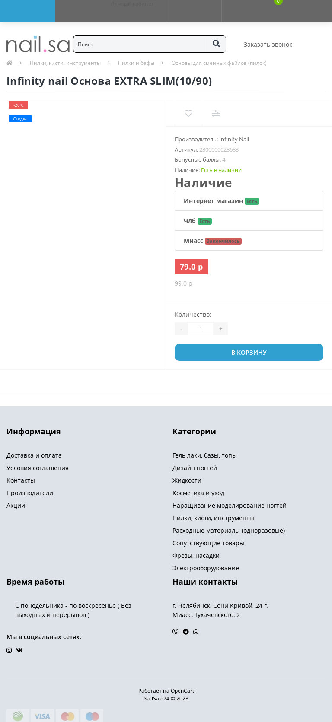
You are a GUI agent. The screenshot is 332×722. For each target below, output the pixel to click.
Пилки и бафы (136, 63)
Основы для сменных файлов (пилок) (219, 63)
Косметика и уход (198, 493)
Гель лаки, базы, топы (204, 455)
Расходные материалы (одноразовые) (228, 530)
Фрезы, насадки (196, 555)
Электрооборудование (205, 568)
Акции (15, 505)
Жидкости (186, 480)
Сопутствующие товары (208, 543)
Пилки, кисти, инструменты (65, 63)
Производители (29, 493)
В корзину (249, 352)
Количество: (193, 314)
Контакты (20, 480)
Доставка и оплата (34, 455)
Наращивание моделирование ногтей (229, 505)
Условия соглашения (37, 468)
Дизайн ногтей (194, 468)
